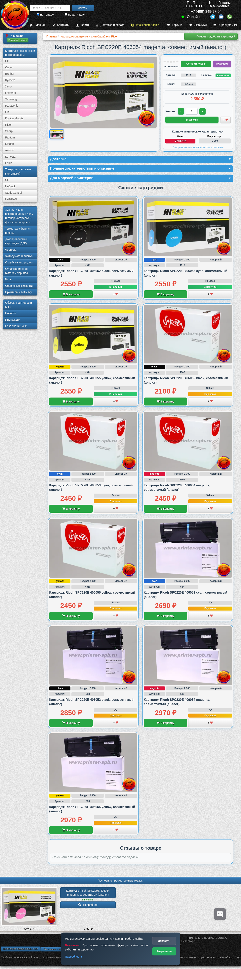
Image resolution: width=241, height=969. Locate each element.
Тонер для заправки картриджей (18, 171)
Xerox (9, 86)
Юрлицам (222, 63)
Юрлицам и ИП (226, 25)
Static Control (13, 192)
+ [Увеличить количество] (202, 111)
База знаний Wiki (16, 326)
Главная (37, 25)
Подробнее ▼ (74, 956)
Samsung (11, 99)
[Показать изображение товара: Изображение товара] (57, 134)
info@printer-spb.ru (145, 25)
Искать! (83, 8)
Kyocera (10, 80)
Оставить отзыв (196, 63)
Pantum (10, 137)
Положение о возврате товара (60, 949)
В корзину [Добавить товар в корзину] (192, 119)
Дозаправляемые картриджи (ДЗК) (16, 241)
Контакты (60, 25)
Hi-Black (10, 186)
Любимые (198, 25)
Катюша (10, 156)
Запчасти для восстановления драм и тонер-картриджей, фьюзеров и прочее (19, 216)
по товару (45, 14)
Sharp (9, 131)
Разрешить (164, 951)
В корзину (71, 294)
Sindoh (9, 143)
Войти (82, 25)
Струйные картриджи (19, 262)
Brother (9, 73)
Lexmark (10, 92)
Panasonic (11, 105)
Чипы (8, 279)
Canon (9, 67)
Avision (9, 150)
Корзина (174, 25)
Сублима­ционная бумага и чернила (16, 271)
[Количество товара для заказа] (192, 111)
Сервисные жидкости (19, 285)
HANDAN (11, 199)
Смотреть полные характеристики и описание (198, 147)
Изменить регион (17, 40)
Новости (10, 313)
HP (7, 61)
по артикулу (75, 14)
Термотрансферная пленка (17, 230)
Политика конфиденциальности (20, 948)
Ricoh (8, 124)
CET (8, 180)
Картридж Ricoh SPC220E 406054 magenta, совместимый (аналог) (88, 892)
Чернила (10, 249)
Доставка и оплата (110, 25)
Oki (7, 112)
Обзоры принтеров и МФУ (18, 304)
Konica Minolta (14, 118)
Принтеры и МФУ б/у (18, 292)
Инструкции (12, 319)
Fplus (8, 163)
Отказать (164, 940)
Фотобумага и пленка (19, 256)
